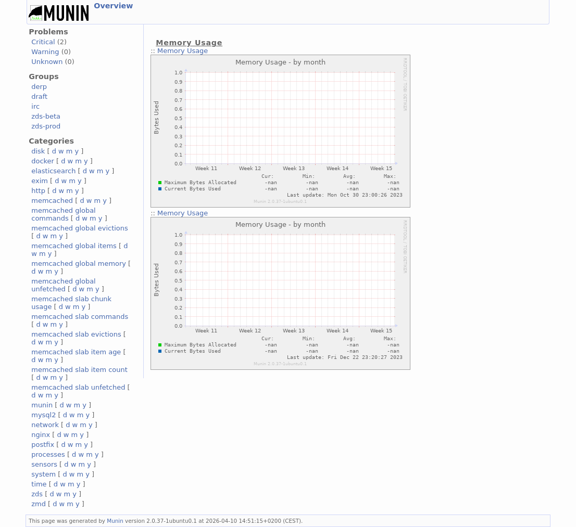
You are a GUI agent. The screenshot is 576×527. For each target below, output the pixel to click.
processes (48, 454)
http (38, 191)
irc (35, 106)
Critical (43, 42)
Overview (113, 6)
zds (37, 494)
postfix (42, 444)
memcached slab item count (79, 370)
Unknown (46, 62)
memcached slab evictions (76, 334)
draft (39, 96)
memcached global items (74, 246)
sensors (44, 464)
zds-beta (45, 116)
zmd (38, 504)
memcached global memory (78, 263)
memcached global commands (63, 214)
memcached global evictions (79, 228)
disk (38, 151)
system (43, 474)
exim (39, 181)
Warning (45, 52)
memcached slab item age (76, 352)
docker (42, 161)
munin (42, 405)
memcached (52, 200)
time (38, 484)
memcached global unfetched (63, 285)
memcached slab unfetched (78, 387)
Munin (115, 521)
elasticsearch (53, 171)
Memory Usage (182, 51)
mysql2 (43, 415)
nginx (40, 435)
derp (39, 87)
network (45, 425)
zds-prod (45, 126)
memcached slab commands (79, 316)
